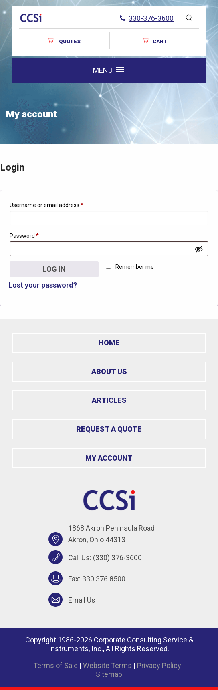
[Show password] (198, 249)
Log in (54, 269)
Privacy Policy (159, 665)
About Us (109, 371)
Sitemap (109, 674)
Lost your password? (42, 285)
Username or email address (58, 203)
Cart (154, 41)
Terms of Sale (55, 665)
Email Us (81, 600)
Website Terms (107, 665)
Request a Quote (109, 429)
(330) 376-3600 (117, 557)
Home (109, 342)
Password (35, 234)
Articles (109, 400)
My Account (109, 458)
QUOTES (64, 41)
